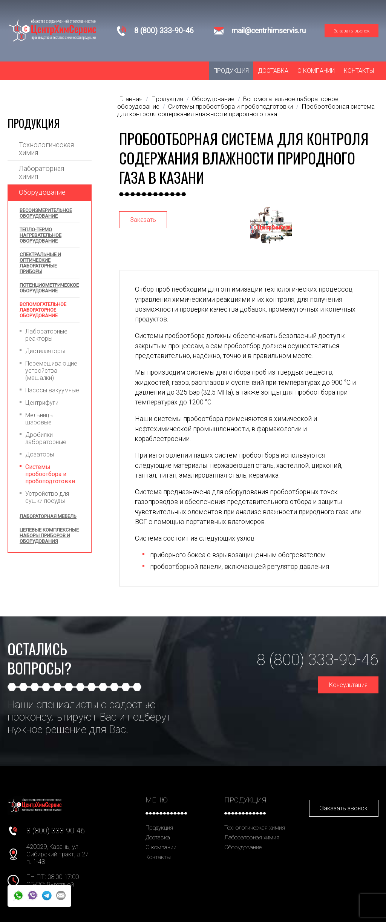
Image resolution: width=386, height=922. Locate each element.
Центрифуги (41, 402)
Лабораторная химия (41, 172)
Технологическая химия (46, 149)
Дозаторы (39, 454)
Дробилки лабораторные (45, 438)
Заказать (143, 219)
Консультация (348, 684)
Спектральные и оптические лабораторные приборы (40, 263)
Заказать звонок (352, 31)
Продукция (231, 70)
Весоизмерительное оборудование (46, 213)
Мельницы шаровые (39, 419)
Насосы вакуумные (52, 390)
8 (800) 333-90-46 (164, 30)
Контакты (359, 70)
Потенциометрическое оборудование (49, 288)
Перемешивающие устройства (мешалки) (51, 370)
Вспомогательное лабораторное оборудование (43, 309)
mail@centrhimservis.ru (268, 30)
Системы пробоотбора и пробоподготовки (50, 474)
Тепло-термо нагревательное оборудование (40, 235)
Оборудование (42, 192)
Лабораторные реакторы (46, 335)
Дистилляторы (45, 351)
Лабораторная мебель (48, 516)
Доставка (273, 70)
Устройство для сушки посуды (47, 497)
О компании (316, 70)
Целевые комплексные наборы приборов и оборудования (49, 535)
